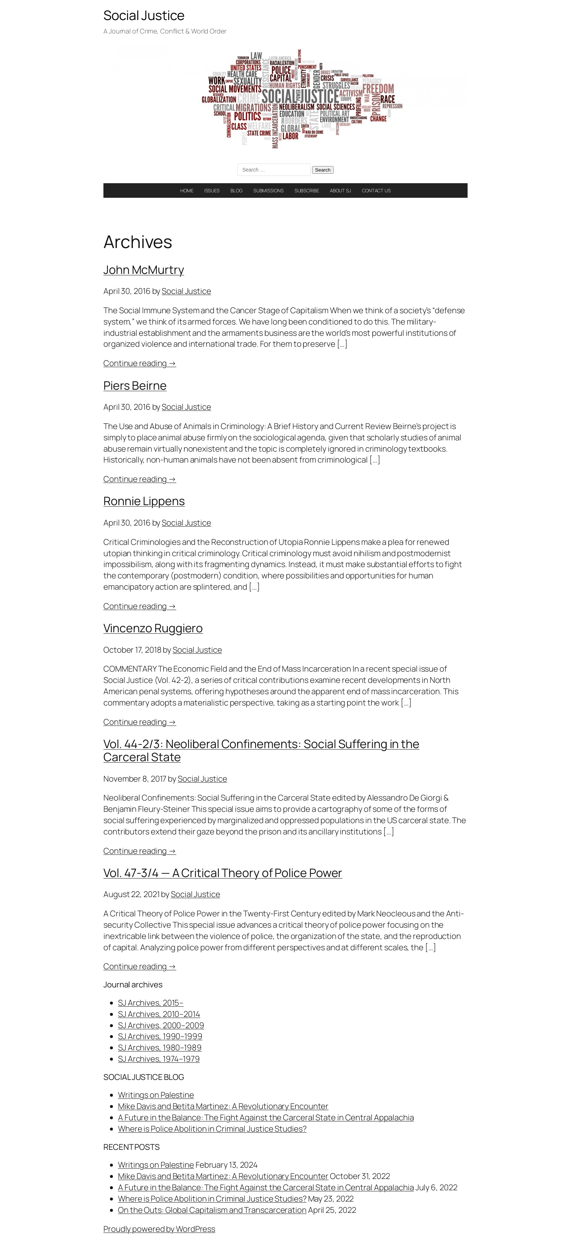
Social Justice (144, 15)
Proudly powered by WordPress (159, 1228)
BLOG (237, 190)
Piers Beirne (135, 385)
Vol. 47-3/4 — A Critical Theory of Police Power (222, 873)
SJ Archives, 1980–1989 (160, 1047)
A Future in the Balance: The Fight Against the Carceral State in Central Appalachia (266, 1117)
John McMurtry (143, 270)
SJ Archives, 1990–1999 (160, 1036)
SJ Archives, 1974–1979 (159, 1058)
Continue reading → (139, 363)
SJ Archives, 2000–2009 (161, 1025)
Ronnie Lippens (144, 501)
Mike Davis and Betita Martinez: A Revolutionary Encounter (223, 1106)
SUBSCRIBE (307, 190)
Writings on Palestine (156, 1094)
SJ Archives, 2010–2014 (159, 1014)
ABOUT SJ (340, 190)
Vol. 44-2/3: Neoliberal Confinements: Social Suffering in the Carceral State (261, 750)
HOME (186, 190)
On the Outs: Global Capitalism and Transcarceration (212, 1209)
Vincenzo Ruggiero (153, 628)
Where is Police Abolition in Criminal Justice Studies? (212, 1128)
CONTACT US (376, 190)
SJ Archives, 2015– (151, 1002)
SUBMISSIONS (268, 190)
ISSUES (212, 190)
